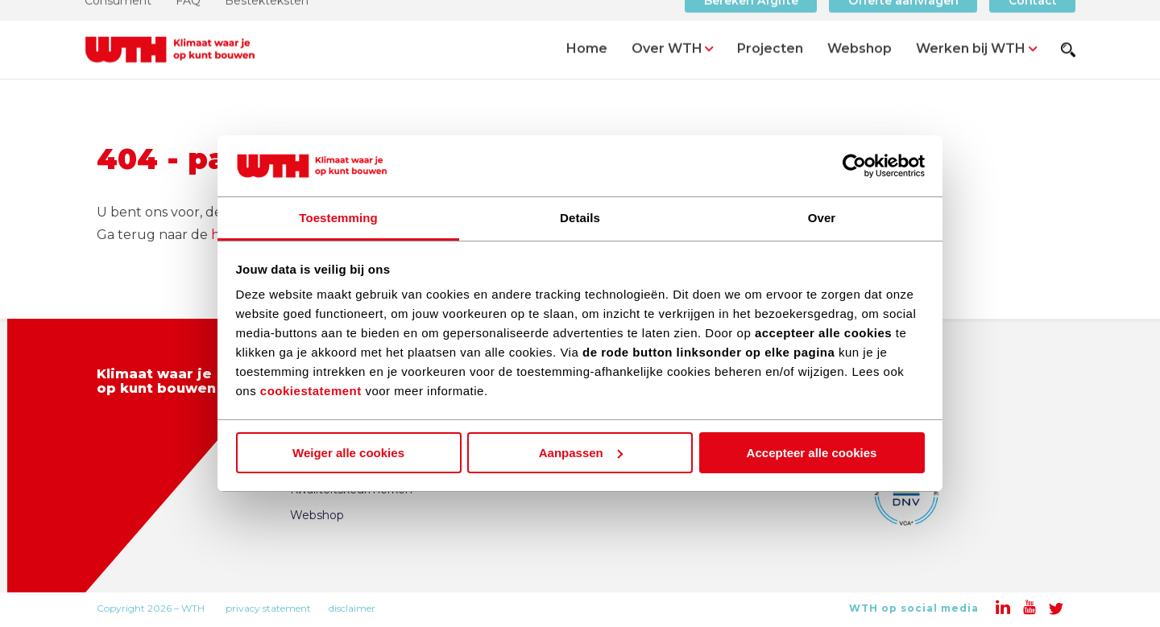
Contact (1033, 20)
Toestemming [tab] (338, 218)
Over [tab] (822, 218)
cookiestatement (311, 391)
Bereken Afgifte (751, 20)
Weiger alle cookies (348, 453)
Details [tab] (580, 218)
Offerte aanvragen (903, 20)
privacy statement (268, 608)
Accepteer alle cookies (812, 453)
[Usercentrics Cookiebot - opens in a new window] (854, 166)
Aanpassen (581, 453)
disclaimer (352, 608)
